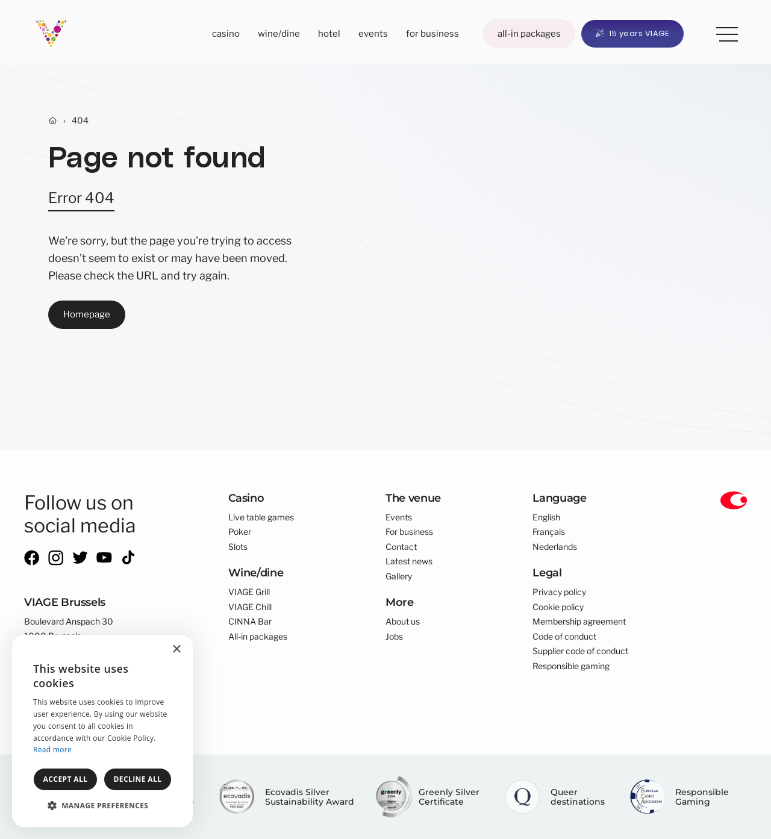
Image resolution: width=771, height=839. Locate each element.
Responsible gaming (571, 666)
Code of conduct (564, 636)
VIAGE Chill (250, 607)
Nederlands (554, 546)
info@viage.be (51, 671)
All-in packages (529, 33)
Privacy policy (559, 592)
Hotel (329, 33)
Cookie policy (558, 607)
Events (373, 33)
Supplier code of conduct (580, 651)
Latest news (409, 561)
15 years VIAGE (633, 33)
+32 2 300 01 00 (57, 657)
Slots (238, 546)
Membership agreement (579, 621)
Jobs (394, 636)
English (546, 517)
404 (80, 120)
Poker (239, 531)
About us (403, 621)
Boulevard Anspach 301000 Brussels (68, 628)
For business (432, 33)
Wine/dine (279, 33)
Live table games (261, 517)
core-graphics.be (86, 718)
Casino (226, 33)
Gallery (399, 576)
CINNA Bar (250, 621)
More (723, 32)
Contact (401, 546)
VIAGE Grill (249, 592)
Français (548, 531)
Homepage (86, 314)
